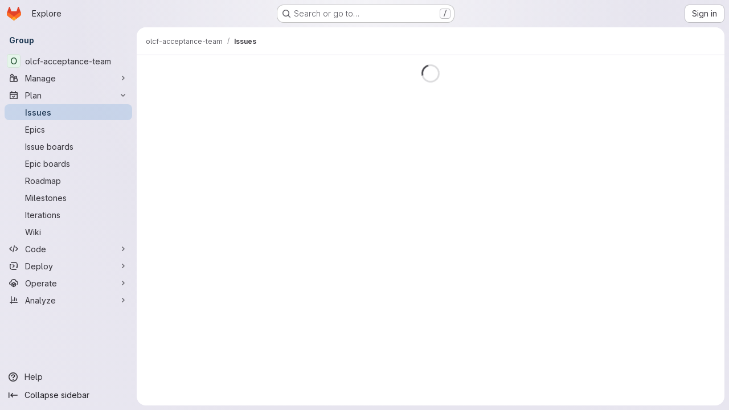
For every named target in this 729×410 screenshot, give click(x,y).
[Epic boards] (68, 163)
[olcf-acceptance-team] (68, 61)
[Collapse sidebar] (68, 395)
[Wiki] (68, 232)
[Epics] (68, 129)
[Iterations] (68, 215)
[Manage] (68, 78)
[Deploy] (68, 266)
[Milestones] (68, 198)
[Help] (68, 377)
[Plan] (68, 95)
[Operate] (68, 283)
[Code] (68, 249)
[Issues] (68, 112)
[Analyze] (68, 300)
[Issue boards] (68, 146)
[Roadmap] (68, 180)
